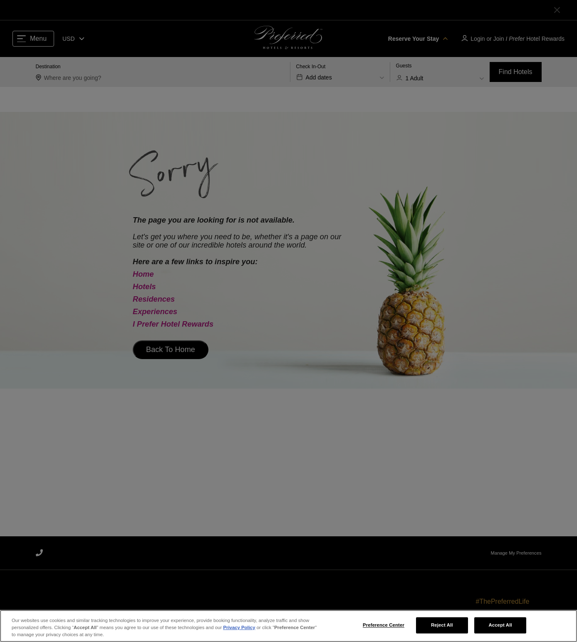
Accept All (500, 627)
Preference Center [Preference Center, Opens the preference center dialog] (383, 627)
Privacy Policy (239, 629)
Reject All (442, 627)
